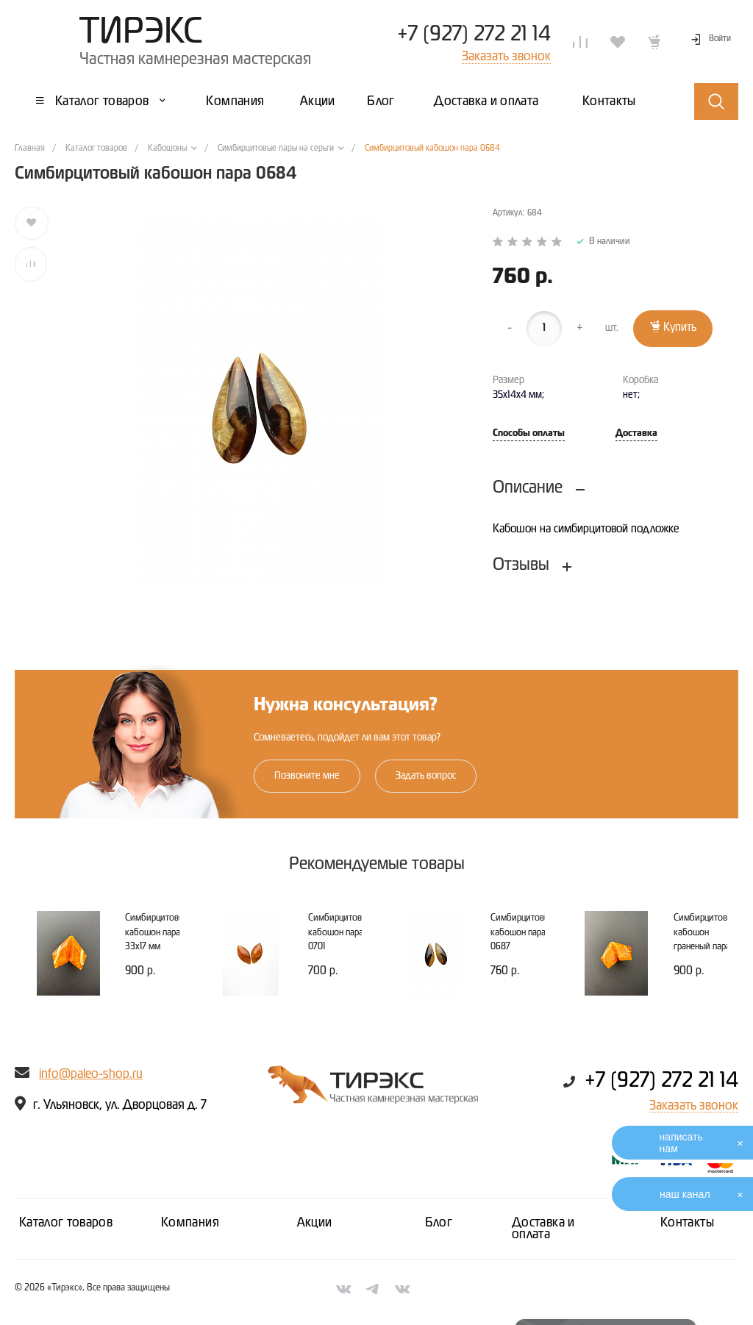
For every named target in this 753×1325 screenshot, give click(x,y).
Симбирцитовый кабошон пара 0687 (522, 932)
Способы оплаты (529, 433)
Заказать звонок (693, 1106)
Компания (190, 1223)
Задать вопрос (426, 775)
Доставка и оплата (543, 1228)
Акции (314, 1223)
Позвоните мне (307, 775)
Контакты (687, 1223)
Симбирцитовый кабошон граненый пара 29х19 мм (706, 939)
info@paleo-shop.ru (91, 1074)
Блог (438, 1223)
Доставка (636, 433)
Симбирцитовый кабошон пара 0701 (340, 932)
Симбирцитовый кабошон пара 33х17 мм (157, 932)
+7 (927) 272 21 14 (474, 34)
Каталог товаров (66, 1223)
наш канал (685, 1194)
